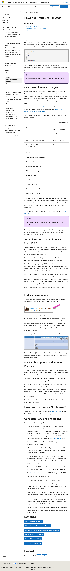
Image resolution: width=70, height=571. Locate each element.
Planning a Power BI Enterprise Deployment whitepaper (42, 530)
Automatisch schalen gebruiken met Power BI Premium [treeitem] (14, 93)
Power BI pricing (55, 411)
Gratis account (54, 7)
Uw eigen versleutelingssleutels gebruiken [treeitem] (12, 44)
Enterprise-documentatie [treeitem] (9, 18)
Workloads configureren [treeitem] (12, 97)
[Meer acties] (67, 12)
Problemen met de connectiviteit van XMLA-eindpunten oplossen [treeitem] (12, 116)
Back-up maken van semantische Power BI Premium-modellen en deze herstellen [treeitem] (13, 87)
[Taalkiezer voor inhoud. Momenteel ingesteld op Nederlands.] (6, 563)
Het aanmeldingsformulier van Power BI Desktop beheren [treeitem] (12, 35)
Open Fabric (64, 7)
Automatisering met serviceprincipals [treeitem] (11, 105)
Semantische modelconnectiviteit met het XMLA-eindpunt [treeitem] (13, 110)
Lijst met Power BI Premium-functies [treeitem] (13, 76)
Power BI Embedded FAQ (33, 539)
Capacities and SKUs (55, 438)
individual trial (42, 107)
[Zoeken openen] (60, 2)
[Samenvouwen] (20, 11)
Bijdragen (27, 567)
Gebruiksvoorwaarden (7, 570)
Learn (26, 12)
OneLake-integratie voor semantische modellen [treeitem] (11, 60)
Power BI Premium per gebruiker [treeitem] (12, 80)
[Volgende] (56, 2)
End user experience (31, 31)
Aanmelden (65, 2)
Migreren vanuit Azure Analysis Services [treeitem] (13, 55)
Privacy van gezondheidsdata (45, 567)
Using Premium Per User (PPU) (33, 26)
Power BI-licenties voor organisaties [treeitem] (10, 64)
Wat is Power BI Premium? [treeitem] (12, 72)
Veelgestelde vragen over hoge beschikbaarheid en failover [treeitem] (12, 51)
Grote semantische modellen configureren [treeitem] (13, 100)
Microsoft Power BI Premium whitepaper (37, 526)
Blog (20, 567)
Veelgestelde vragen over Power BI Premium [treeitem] (14, 122)
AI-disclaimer (4, 567)
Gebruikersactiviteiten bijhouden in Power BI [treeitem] (13, 40)
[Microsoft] (3, 2)
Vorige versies (13, 567)
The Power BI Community (33, 543)
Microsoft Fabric (34, 12)
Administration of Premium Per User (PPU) (36, 28)
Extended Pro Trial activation (34, 534)
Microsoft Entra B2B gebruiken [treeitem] (12, 48)
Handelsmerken (18, 570)
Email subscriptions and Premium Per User (36, 33)
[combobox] (11, 14)
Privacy (33, 567)
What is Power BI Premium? (33, 521)
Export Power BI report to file (38, 473)
